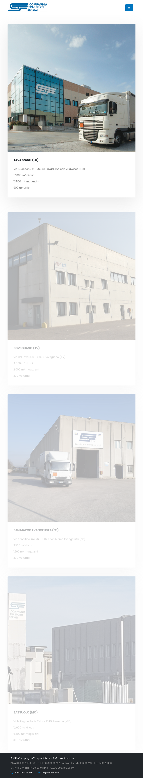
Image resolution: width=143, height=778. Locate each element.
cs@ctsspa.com (51, 772)
